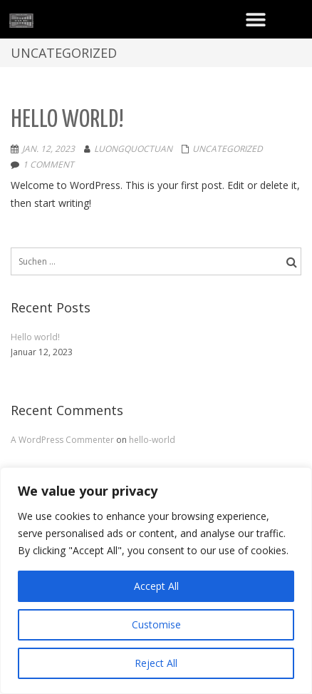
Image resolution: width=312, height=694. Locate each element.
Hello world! (67, 120)
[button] (255, 19)
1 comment (48, 164)
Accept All (156, 586)
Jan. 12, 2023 (48, 149)
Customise (156, 624)
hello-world (152, 440)
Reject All (156, 663)
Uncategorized (227, 149)
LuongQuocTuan (133, 149)
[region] (156, 580)
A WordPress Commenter (63, 440)
